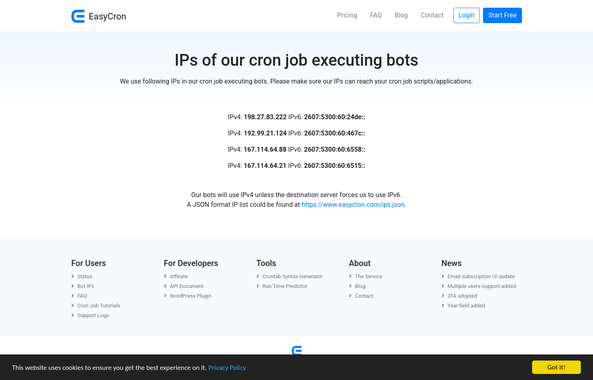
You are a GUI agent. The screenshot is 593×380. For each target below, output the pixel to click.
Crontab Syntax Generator (290, 276)
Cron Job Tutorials (96, 306)
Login (466, 15)
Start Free (502, 15)
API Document (184, 286)
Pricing (347, 15)
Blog (401, 15)
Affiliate (176, 276)
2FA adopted (459, 296)
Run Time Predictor (282, 286)
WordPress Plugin (188, 296)
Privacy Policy (227, 367)
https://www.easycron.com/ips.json (353, 204)
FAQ (376, 15)
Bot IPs (82, 286)
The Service (365, 276)
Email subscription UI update (478, 276)
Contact (432, 15)
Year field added (463, 306)
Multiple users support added (479, 286)
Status (82, 276)
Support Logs (90, 315)
